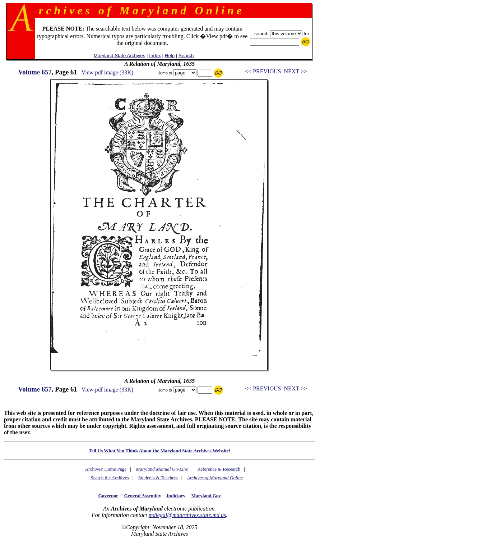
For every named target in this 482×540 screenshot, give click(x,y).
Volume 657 (35, 72)
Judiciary (175, 495)
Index (155, 55)
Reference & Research (218, 469)
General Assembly (142, 495)
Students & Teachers (158, 477)
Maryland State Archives (119, 55)
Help (170, 55)
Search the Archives (110, 477)
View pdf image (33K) (107, 72)
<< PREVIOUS (263, 71)
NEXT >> (295, 71)
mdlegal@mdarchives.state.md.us (187, 515)
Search (186, 55)
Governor (108, 495)
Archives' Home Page (105, 469)
